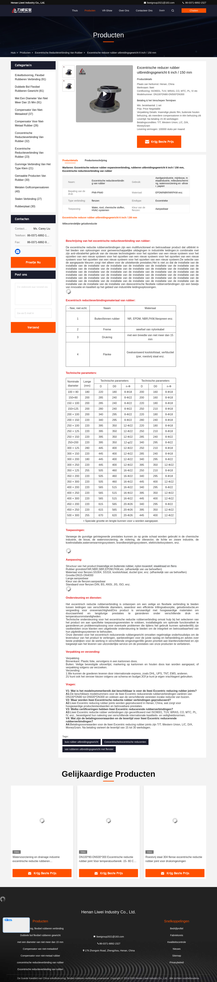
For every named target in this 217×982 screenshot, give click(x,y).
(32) (29, 137)
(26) (29, 123)
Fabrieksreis (176, 935)
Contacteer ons (144, 10)
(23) (29, 152)
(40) (32, 189)
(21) (33, 166)
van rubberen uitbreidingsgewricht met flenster (89, 749)
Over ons (124, 10)
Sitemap (176, 955)
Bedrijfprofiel (176, 928)
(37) (29, 111)
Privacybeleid (177, 962)
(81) (29, 88)
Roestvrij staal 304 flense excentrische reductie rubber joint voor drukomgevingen (173, 859)
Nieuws (177, 949)
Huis (13, 52)
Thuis (75, 10)
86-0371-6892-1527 (194, 2)
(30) (30, 177)
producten (25, 52)
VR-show (107, 10)
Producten (90, 10)
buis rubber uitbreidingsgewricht (81, 742)
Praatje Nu (33, 262)
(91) (30, 77)
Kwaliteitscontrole (176, 942)
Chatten (194, 10)
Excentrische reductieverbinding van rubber (59, 52)
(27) (28, 198)
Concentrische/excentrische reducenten (125, 742)
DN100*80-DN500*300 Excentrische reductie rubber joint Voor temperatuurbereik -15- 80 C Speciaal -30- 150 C (106, 859)
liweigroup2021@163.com (159, 2)
